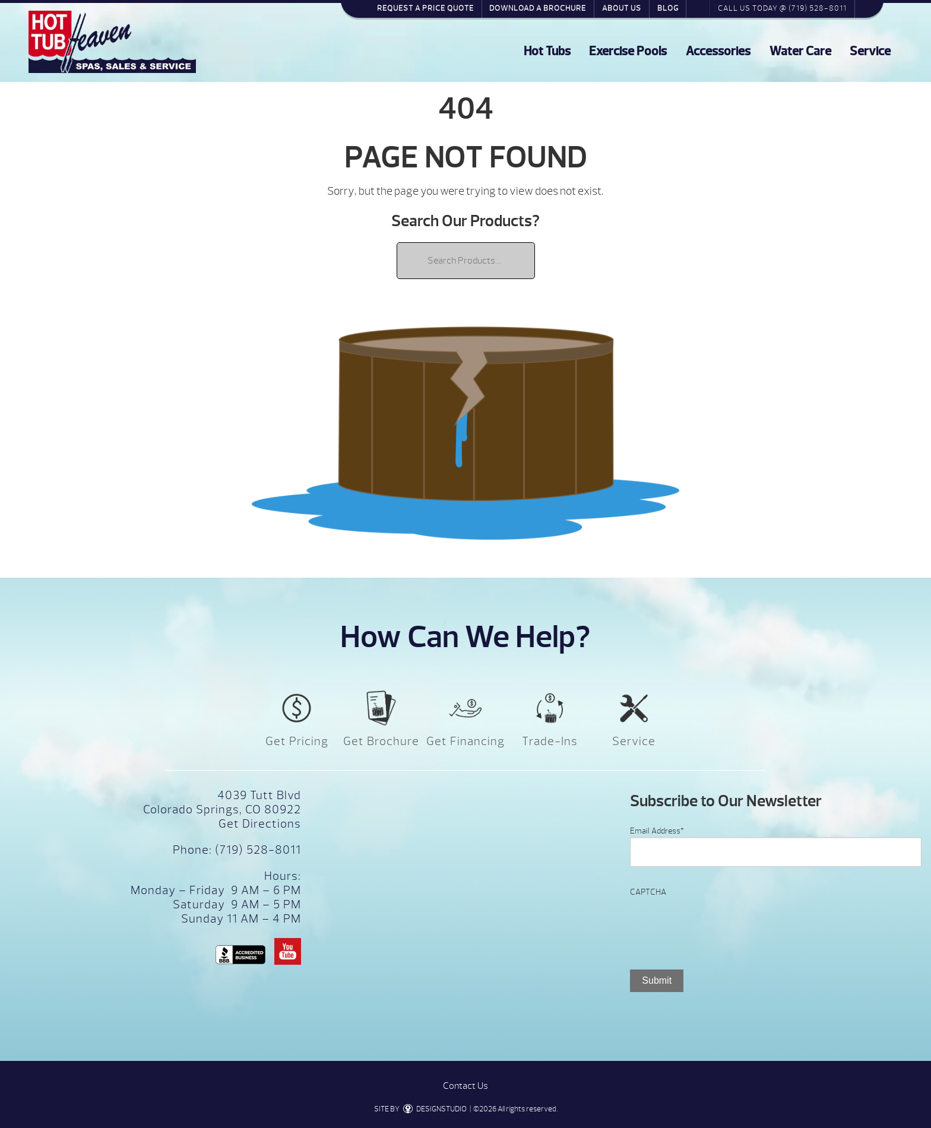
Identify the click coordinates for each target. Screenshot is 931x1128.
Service (870, 51)
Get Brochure (381, 741)
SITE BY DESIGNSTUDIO (420, 1109)
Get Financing (465, 741)
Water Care (800, 51)
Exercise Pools (628, 51)
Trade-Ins (550, 741)
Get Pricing (296, 741)
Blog (668, 8)
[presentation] (720, 921)
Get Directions (259, 823)
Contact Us (465, 1086)
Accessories (718, 51)
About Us (621, 8)
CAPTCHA (648, 892)
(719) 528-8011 (256, 849)
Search (698, 8)
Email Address (657, 831)
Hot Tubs (547, 51)
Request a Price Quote (425, 8)
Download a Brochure (537, 8)
